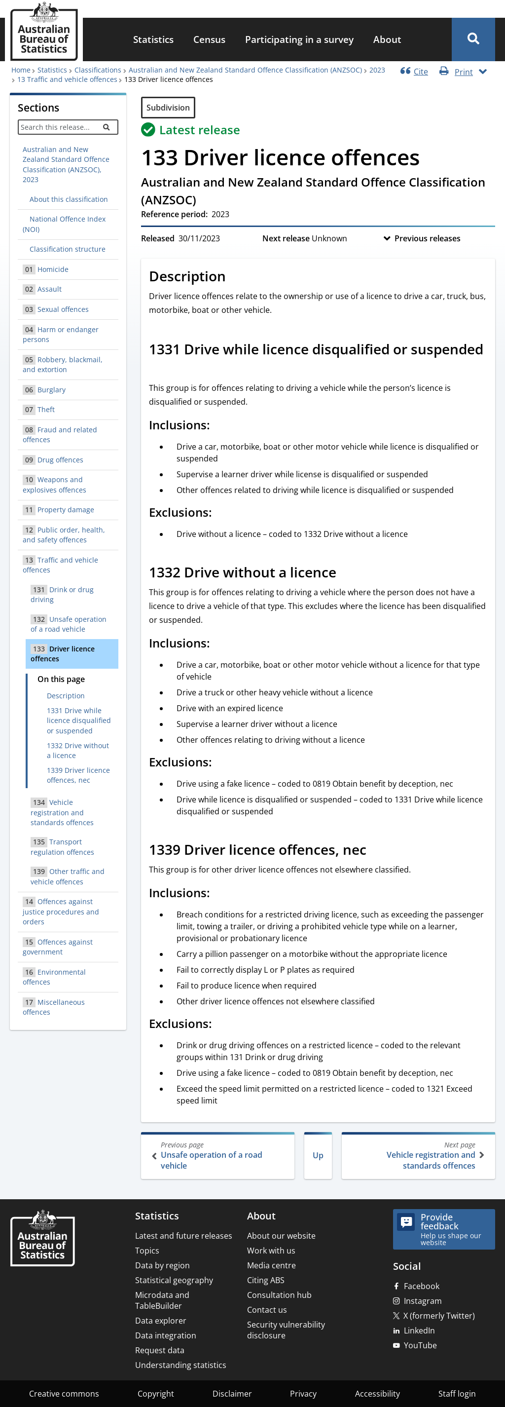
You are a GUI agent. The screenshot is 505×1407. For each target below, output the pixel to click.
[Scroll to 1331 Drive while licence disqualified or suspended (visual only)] (160, 369)
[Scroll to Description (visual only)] (237, 277)
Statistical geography (174, 1280)
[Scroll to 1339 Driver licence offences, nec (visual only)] (377, 851)
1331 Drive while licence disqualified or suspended (79, 720)
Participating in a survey (299, 39)
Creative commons (64, 1393)
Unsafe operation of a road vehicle (219, 1155)
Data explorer (160, 1320)
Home (21, 70)
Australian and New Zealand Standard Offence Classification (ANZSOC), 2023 (66, 164)
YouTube (420, 1345)
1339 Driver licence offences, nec (78, 775)
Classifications (97, 70)
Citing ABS (266, 1280)
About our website (281, 1235)
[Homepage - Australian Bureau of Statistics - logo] (44, 31)
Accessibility (377, 1393)
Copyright (156, 1393)
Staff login (457, 1393)
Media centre (271, 1265)
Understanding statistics (180, 1365)
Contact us (267, 1309)
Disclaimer (232, 1393)
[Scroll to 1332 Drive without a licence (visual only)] (347, 573)
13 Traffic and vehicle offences (67, 79)
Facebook (421, 1286)
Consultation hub (279, 1295)
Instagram (423, 1300)
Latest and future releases (183, 1235)
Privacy (303, 1393)
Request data (159, 1350)
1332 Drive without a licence (78, 750)
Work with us (271, 1250)
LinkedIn (419, 1330)
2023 (377, 70)
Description (66, 695)
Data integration (165, 1335)
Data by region (162, 1265)
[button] (473, 39)
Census (209, 39)
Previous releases (428, 238)
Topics (147, 1250)
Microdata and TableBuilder (162, 1300)
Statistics (153, 39)
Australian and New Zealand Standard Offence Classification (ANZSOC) (245, 70)
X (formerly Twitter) (439, 1315)
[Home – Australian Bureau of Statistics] (42, 1239)
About (387, 39)
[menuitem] (153, 40)
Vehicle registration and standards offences (417, 1155)
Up (318, 1155)
